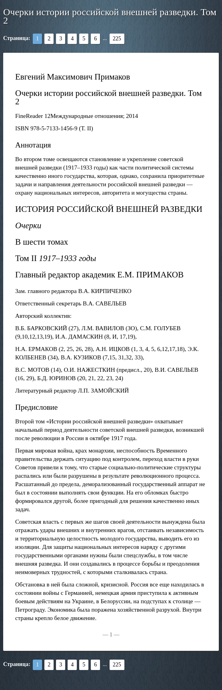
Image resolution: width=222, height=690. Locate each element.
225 (117, 39)
